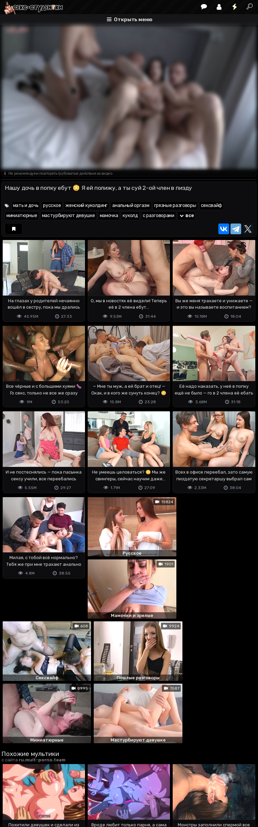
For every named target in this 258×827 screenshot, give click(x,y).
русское (52, 205)
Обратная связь (71, 795)
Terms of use (36, 795)
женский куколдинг (87, 205)
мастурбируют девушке (68, 215)
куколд (130, 215)
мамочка (109, 215)
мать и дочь (26, 205)
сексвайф (211, 205)
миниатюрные (21, 215)
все (186, 215)
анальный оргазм (130, 205)
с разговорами (158, 215)
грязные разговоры (175, 205)
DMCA (12, 795)
